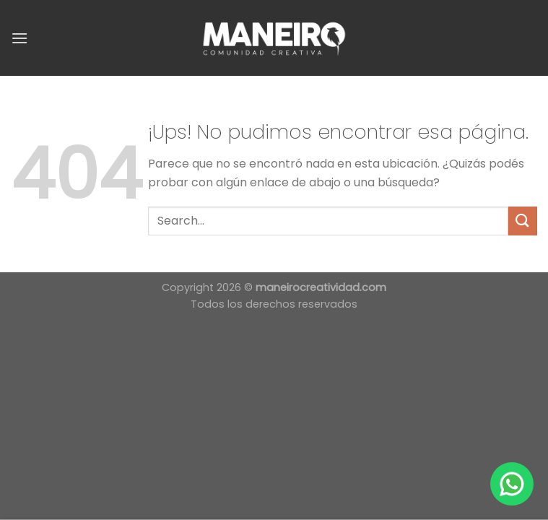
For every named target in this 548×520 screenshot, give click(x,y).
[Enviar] (522, 221)
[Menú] (19, 38)
